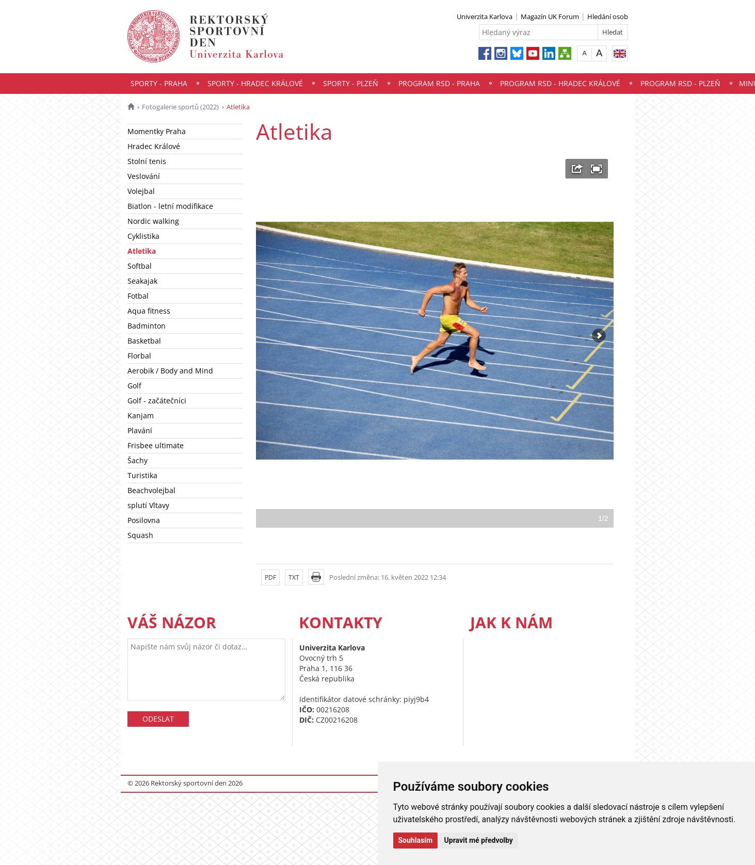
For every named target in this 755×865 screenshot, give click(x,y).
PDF (270, 577)
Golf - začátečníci (156, 400)
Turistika (142, 475)
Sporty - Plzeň (350, 83)
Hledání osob (607, 16)
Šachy (137, 460)
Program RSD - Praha (439, 83)
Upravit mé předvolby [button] (478, 840)
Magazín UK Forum (550, 16)
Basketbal (144, 341)
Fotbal (138, 296)
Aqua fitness (148, 311)
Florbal (139, 356)
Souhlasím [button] (415, 840)
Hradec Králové (153, 146)
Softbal (139, 266)
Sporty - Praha (159, 83)
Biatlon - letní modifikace (170, 206)
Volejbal (141, 191)
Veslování (143, 176)
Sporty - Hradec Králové (255, 83)
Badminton (146, 326)
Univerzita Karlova (484, 16)
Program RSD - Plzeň (680, 83)
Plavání (139, 430)
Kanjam (140, 415)
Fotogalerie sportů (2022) (180, 106)
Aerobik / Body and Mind (170, 371)
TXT (293, 577)
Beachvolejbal (151, 490)
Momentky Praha (156, 131)
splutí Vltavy (148, 505)
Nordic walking (153, 221)
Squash (140, 535)
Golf (134, 385)
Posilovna (143, 520)
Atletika (141, 251)
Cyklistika (143, 236)
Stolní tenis (146, 161)
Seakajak (142, 281)
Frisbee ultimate (155, 445)
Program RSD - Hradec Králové (560, 83)
